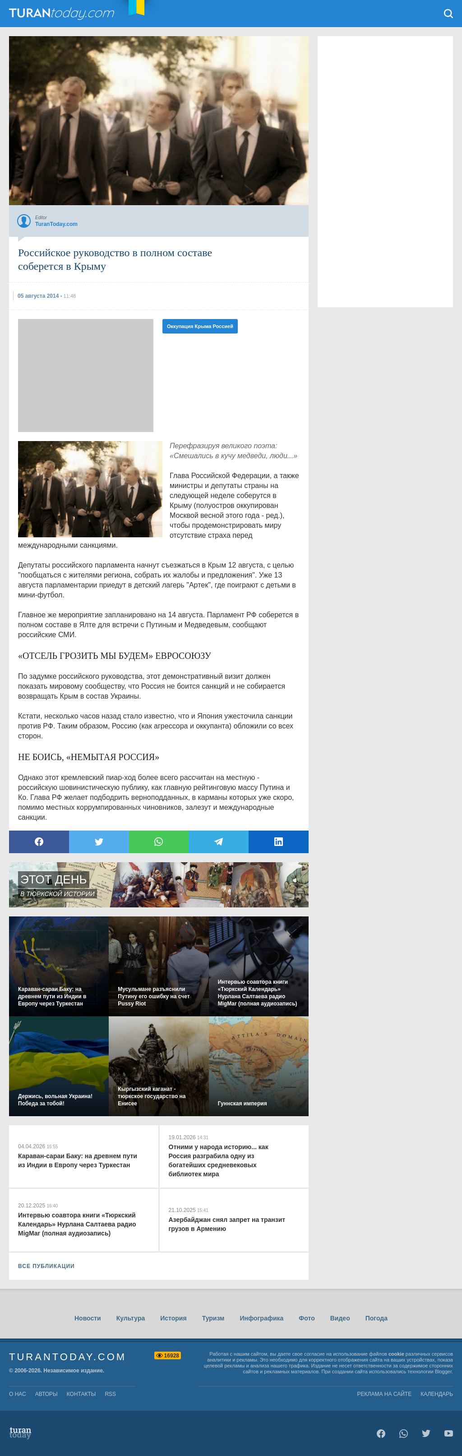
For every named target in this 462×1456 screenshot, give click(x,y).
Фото (306, 1318)
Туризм (213, 1318)
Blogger (443, 1371)
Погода (376, 1318)
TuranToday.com (62, 13)
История (173, 1318)
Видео (340, 1318)
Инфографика (261, 1318)
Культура (130, 1318)
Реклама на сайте (384, 1394)
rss (110, 1394)
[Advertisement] (85, 375)
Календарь (436, 1394)
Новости (87, 1318)
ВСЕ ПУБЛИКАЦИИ (46, 1266)
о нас (17, 1394)
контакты (81, 1394)
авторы (46, 1394)
